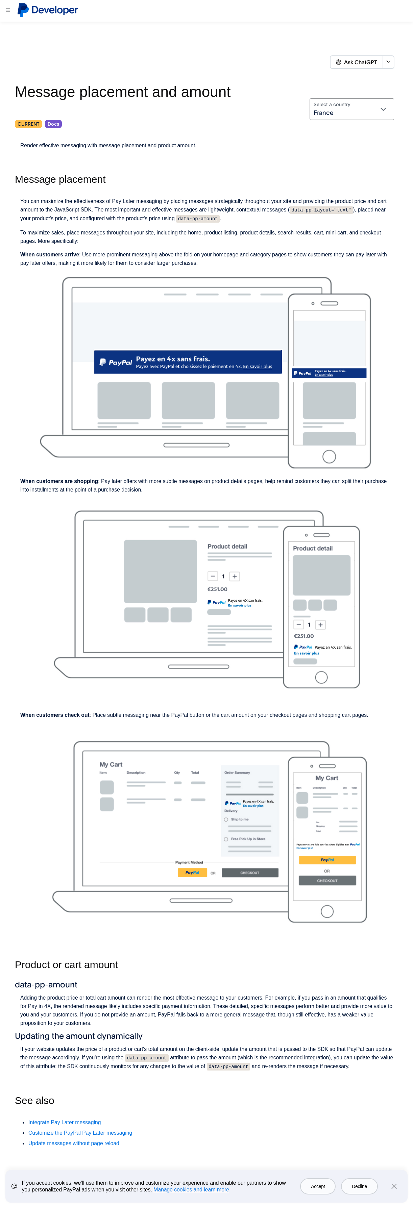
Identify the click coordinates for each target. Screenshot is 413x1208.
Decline (359, 1186)
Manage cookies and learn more (191, 1189)
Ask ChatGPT (356, 62)
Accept (318, 1186)
